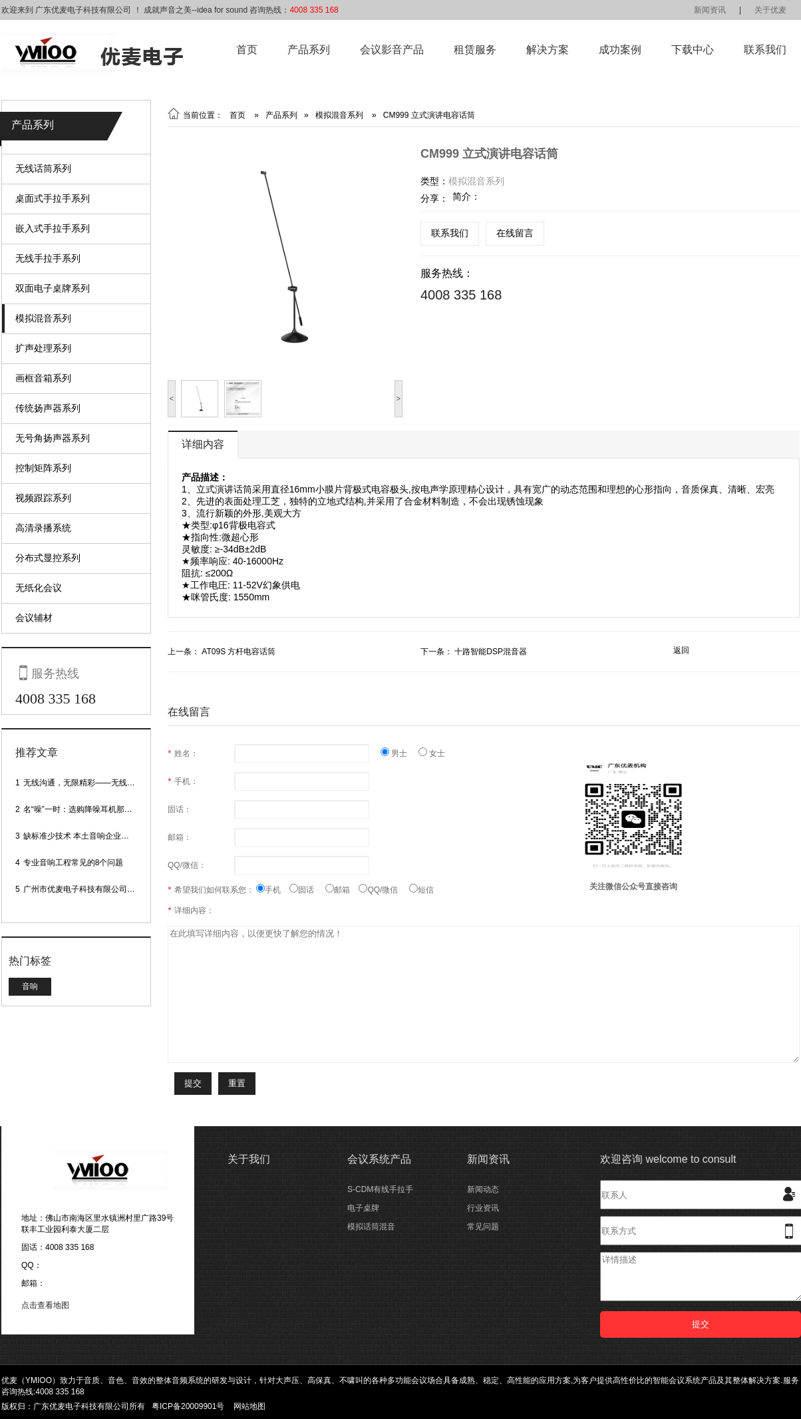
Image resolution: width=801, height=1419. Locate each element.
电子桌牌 (363, 1208)
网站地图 (249, 1406)
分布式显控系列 (47, 557)
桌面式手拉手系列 (52, 198)
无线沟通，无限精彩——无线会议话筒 (91, 782)
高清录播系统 (43, 527)
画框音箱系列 (43, 378)
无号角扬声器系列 (52, 438)
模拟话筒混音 (371, 1226)
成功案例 (620, 49)
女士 (431, 753)
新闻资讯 (710, 10)
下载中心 (692, 49)
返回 (681, 650)
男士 (399, 753)
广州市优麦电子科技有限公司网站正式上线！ (103, 889)
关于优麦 (770, 10)
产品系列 (308, 49)
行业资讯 (483, 1208)
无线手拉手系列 (47, 258)
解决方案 (547, 49)
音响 (30, 986)
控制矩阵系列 (43, 468)
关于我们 (249, 1159)
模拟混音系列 (43, 318)
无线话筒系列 (43, 168)
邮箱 (342, 890)
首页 (246, 49)
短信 (421, 890)
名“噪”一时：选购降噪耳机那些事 (81, 809)
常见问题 (483, 1226)
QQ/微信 (384, 890)
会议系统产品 (379, 1159)
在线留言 (515, 233)
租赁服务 (475, 49)
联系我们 (765, 49)
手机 (272, 890)
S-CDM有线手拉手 (380, 1189)
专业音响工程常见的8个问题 (73, 862)
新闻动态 (483, 1189)
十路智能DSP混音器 (490, 651)
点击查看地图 (45, 1305)
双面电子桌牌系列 (52, 288)
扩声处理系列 (43, 348)
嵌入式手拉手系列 (52, 228)
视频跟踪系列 (43, 498)
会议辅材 (34, 617)
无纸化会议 (38, 587)
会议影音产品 (392, 49)
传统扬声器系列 (47, 408)
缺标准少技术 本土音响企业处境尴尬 (88, 836)
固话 (307, 890)
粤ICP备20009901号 (188, 1406)
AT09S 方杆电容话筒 (238, 651)
